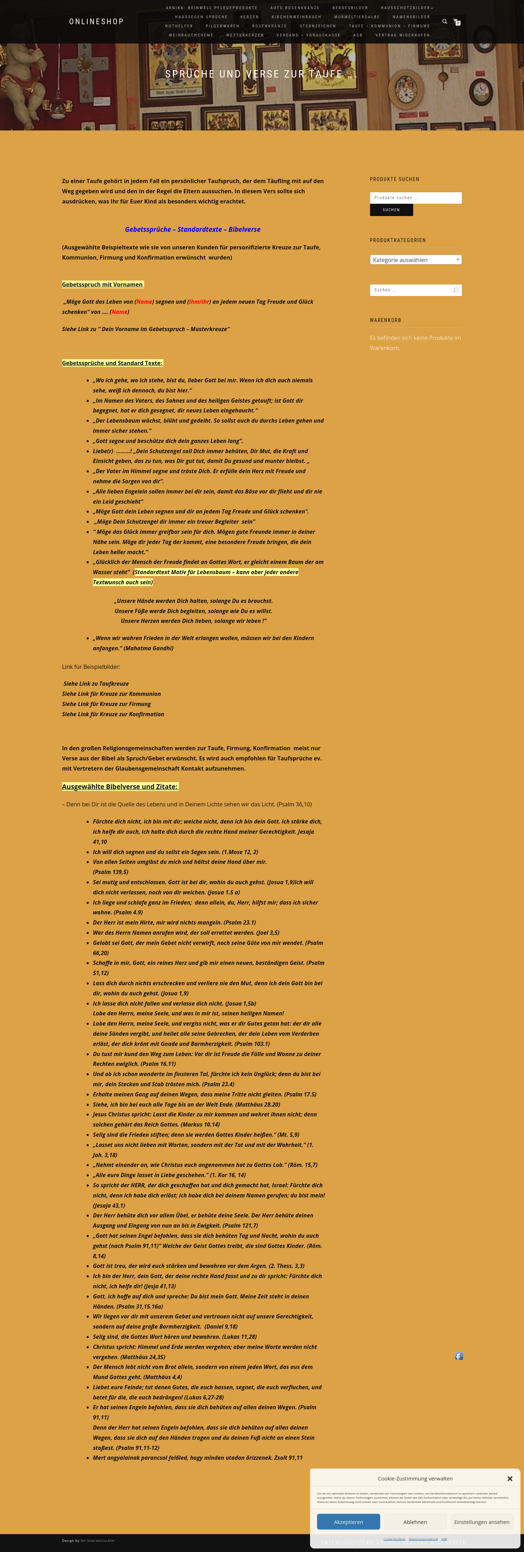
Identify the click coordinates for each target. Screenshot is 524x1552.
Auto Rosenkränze (295, 8)
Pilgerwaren (223, 26)
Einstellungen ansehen (482, 1521)
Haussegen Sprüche (201, 17)
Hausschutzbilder (405, 8)
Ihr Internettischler (97, 1540)
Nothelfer (179, 26)
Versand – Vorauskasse (309, 35)
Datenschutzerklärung (423, 1539)
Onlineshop (97, 22)
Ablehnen (415, 1521)
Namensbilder (411, 17)
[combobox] (416, 259)
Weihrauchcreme (191, 35)
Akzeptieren (348, 1521)
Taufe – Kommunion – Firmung (389, 26)
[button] (509, 1478)
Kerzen (250, 17)
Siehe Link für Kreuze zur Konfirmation (113, 714)
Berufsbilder (350, 8)
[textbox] (416, 260)
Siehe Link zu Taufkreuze (96, 683)
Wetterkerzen (245, 35)
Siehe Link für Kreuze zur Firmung (106, 704)
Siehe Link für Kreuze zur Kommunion (111, 694)
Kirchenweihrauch (297, 17)
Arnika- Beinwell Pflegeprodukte (212, 8)
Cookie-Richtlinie (394, 1539)
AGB (444, 1539)
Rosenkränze (269, 26)
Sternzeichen (318, 26)
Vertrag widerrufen (403, 35)
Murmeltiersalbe (357, 17)
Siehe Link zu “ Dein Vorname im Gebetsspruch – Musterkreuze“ (145, 329)
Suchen (391, 210)
